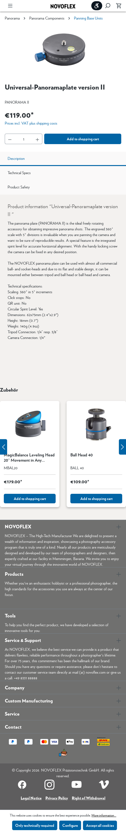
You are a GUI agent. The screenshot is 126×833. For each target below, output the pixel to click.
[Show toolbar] (96, 5)
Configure (70, 825)
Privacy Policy (56, 798)
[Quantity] (24, 139)
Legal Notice (31, 798)
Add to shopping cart (83, 138)
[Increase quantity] (38, 139)
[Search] (107, 5)
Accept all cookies (100, 825)
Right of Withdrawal (88, 798)
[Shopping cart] (117, 5)
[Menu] (10, 5)
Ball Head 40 (81, 455)
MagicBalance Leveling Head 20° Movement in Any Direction (29, 457)
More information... (104, 815)
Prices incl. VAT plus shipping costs (31, 123)
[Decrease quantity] (10, 139)
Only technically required (34, 825)
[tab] (63, 159)
